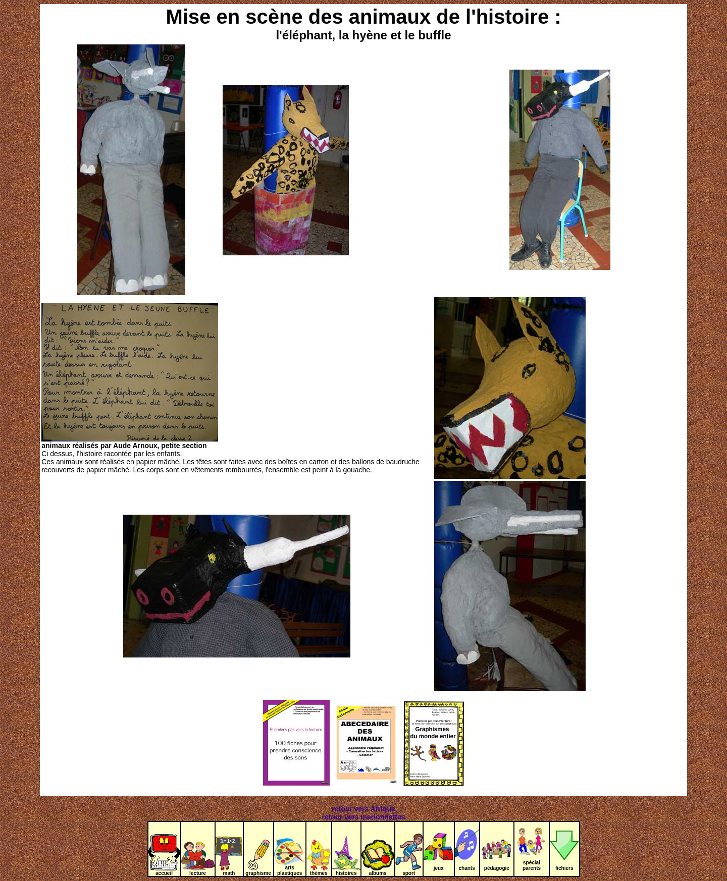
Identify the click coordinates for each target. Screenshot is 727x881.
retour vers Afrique (363, 809)
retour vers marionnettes (363, 817)
